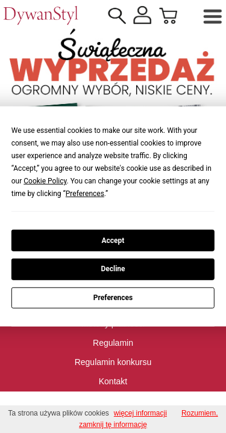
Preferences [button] (85, 193)
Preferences (113, 297)
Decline (113, 269)
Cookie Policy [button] (45, 181)
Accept (113, 240)
